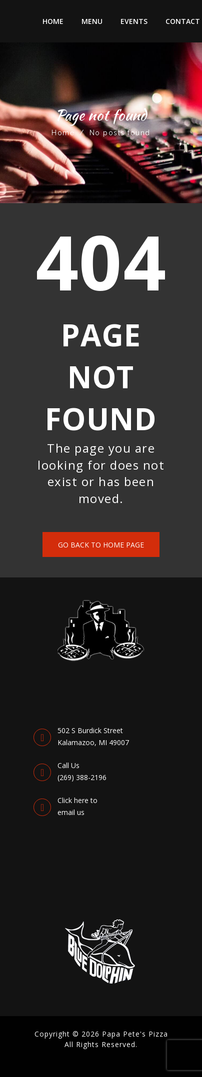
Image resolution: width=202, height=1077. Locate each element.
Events (134, 21)
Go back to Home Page (101, 544)
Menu (92, 21)
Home (53, 21)
